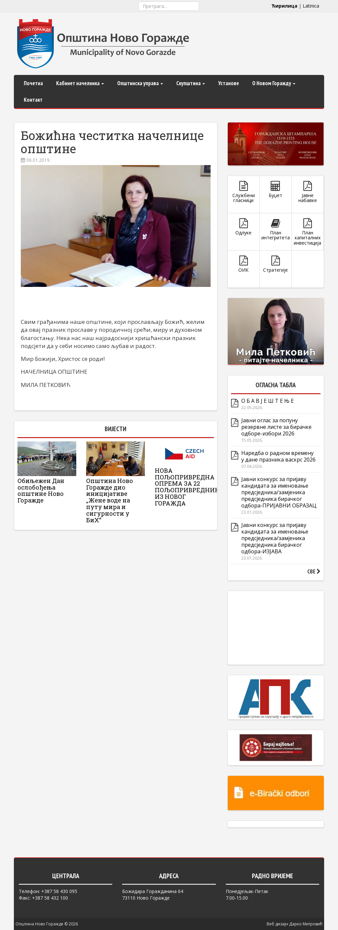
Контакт (33, 99)
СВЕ (314, 571)
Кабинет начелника (80, 83)
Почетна (33, 83)
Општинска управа (140, 83)
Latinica (311, 6)
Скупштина (190, 83)
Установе (228, 83)
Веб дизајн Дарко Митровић (294, 924)
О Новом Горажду (273, 83)
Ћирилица (284, 6)
